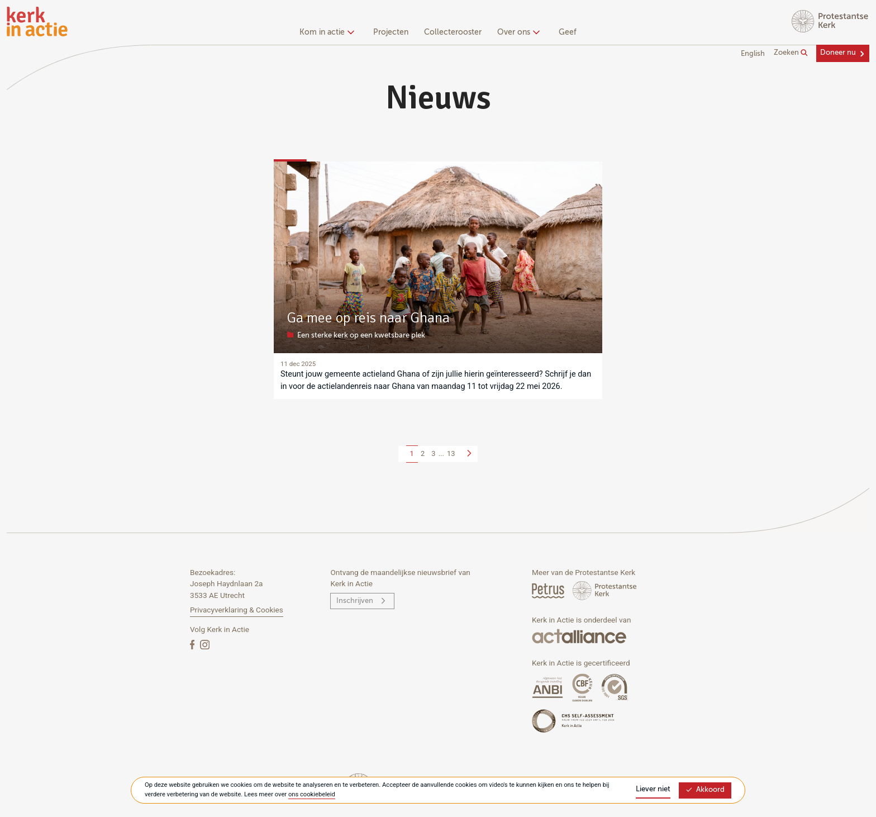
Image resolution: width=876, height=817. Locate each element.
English (753, 54)
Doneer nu (838, 52)
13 (451, 453)
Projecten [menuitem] (390, 32)
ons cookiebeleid (311, 794)
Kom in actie (325, 32)
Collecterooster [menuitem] (453, 32)
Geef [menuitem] (568, 32)
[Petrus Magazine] (549, 590)
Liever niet (653, 789)
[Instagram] (205, 644)
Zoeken (791, 53)
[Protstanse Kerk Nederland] (605, 590)
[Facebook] (193, 644)
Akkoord (705, 790)
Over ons (517, 32)
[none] (329, 33)
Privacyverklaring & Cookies (236, 609)
